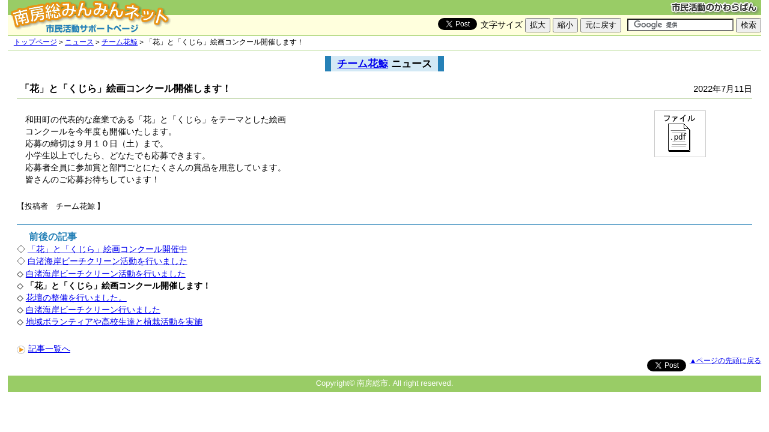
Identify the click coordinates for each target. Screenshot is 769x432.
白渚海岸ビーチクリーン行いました (93, 309)
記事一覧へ (43, 348)
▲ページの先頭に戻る (725, 360)
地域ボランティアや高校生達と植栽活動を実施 (114, 321)
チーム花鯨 (120, 42)
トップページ (35, 42)
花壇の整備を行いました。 (76, 297)
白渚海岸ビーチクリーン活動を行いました (107, 261)
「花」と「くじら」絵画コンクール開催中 (107, 249)
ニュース (79, 42)
